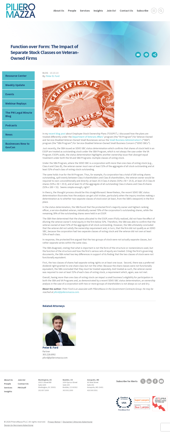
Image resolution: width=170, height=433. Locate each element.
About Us (58, 10)
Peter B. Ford (53, 76)
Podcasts (11, 125)
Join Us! (111, 10)
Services (85, 10)
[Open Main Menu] (154, 11)
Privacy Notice (54, 421)
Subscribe (142, 10)
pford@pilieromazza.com (66, 292)
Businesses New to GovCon (17, 145)
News (8, 134)
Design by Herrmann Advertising (18, 425)
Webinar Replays (15, 103)
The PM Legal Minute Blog (18, 114)
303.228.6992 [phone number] (49, 354)
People (72, 10)
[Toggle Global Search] (161, 11)
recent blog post (56, 133)
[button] (138, 55)
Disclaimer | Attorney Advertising (77, 421)
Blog (45, 72)
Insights (98, 10)
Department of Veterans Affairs (87, 136)
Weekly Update (15, 85)
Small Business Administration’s (126, 139)
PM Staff (22, 387)
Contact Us (126, 10)
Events (9, 94)
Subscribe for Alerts (126, 381)
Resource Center (16, 76)
